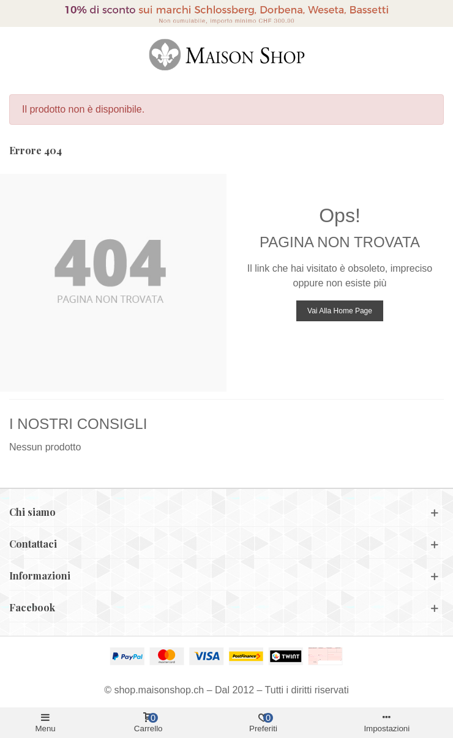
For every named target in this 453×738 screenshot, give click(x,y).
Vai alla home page (339, 311)
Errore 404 (35, 150)
